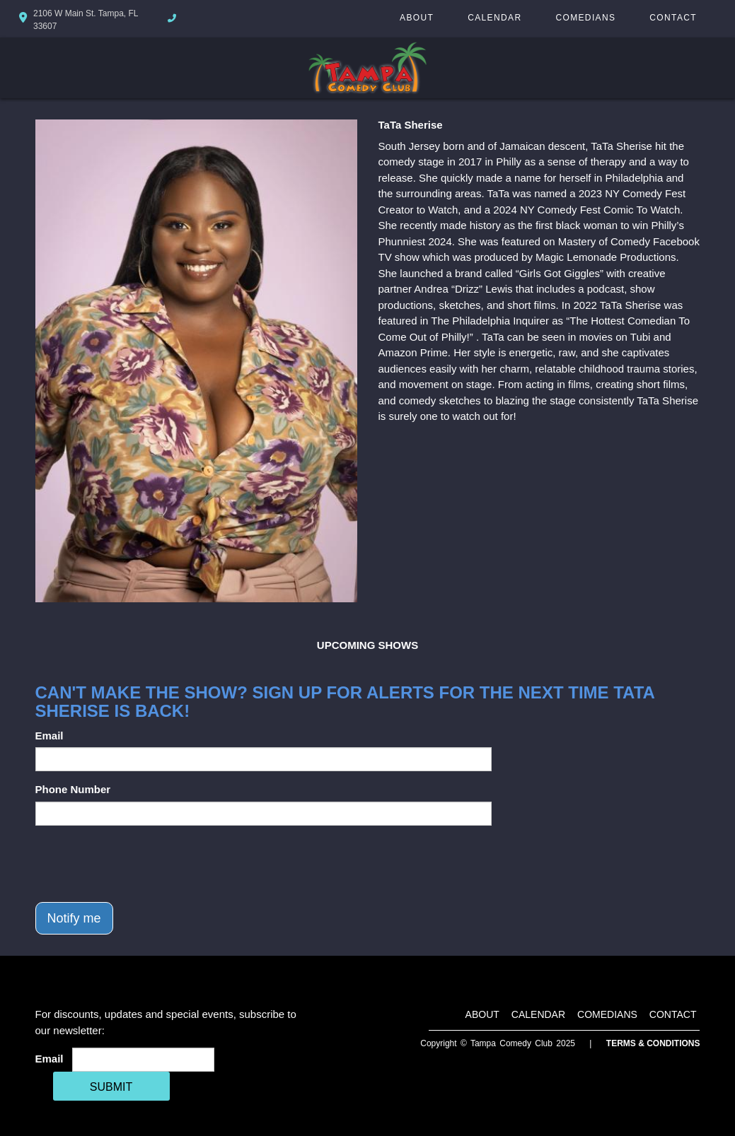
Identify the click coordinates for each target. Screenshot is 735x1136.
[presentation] (142, 863)
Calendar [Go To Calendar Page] (494, 18)
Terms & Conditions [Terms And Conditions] (653, 1043)
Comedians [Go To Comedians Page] (585, 18)
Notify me (74, 918)
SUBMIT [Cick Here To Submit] (111, 1087)
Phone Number (73, 789)
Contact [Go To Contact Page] (673, 18)
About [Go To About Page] (417, 18)
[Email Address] (143, 1060)
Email (49, 736)
